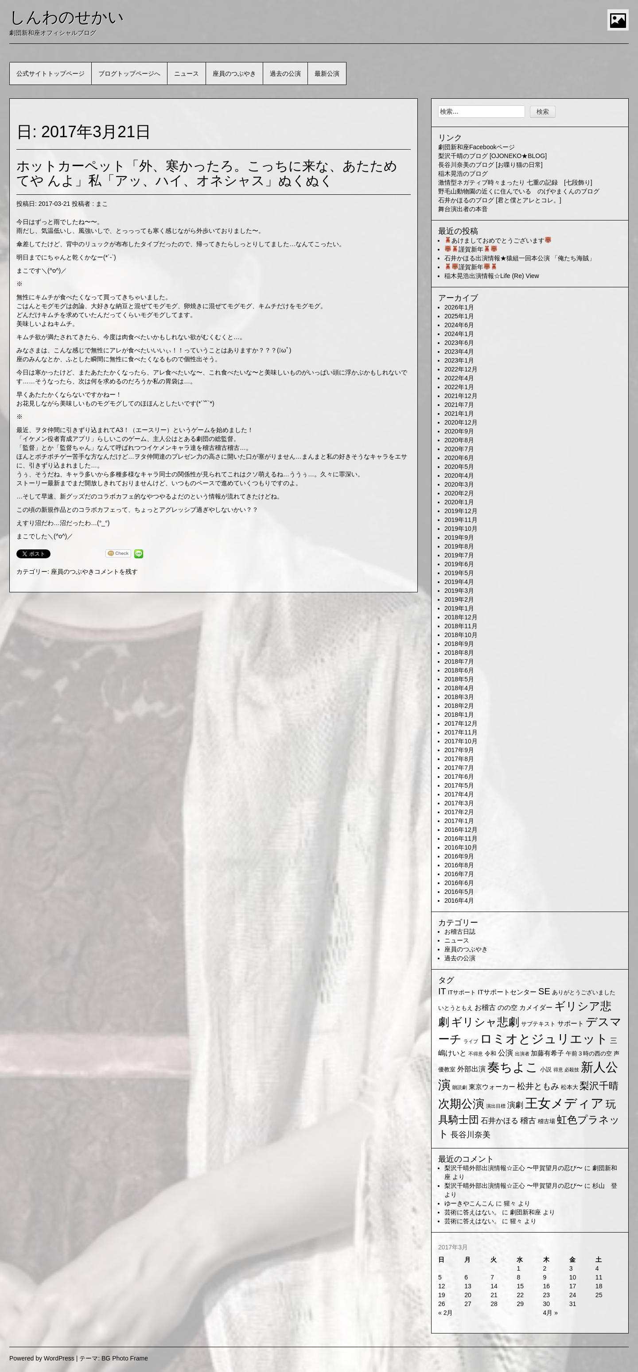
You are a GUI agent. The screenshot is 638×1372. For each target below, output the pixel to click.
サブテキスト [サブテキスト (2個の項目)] (538, 1023)
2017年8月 (459, 758)
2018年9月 (459, 643)
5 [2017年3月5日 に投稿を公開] (440, 1277)
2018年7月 (459, 661)
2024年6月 (459, 325)
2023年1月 (459, 360)
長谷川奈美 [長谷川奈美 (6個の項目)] (470, 1134)
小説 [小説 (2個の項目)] (546, 1069)
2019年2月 (459, 599)
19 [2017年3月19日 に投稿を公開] (441, 1295)
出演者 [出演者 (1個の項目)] (522, 1053)
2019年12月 (461, 510)
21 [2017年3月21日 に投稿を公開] (494, 1295)
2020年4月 (459, 475)
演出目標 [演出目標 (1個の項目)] (496, 1106)
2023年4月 (459, 351)
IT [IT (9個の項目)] (442, 991)
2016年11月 (461, 838)
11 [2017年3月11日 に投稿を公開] (599, 1277)
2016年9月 (459, 856)
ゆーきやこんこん (469, 1203)
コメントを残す (116, 571)
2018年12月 (461, 617)
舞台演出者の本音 (463, 209)
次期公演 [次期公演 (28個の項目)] (461, 1103)
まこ (102, 203)
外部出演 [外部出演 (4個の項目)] (471, 1069)
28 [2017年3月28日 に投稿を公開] (494, 1303)
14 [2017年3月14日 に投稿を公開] (494, 1286)
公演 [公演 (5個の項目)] (505, 1053)
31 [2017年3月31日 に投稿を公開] (572, 1303)
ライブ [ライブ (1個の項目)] (470, 1041)
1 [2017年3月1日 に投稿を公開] (518, 1268)
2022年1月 (459, 386)
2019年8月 (459, 546)
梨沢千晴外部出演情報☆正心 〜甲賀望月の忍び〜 (513, 1167)
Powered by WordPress (41, 1358)
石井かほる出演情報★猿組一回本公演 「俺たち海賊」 (519, 258)
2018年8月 (459, 652)
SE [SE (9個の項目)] (544, 991)
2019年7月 (459, 555)
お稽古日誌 (459, 931)
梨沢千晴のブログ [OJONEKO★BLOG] (492, 155)
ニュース (186, 73)
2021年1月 (459, 413)
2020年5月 (459, 466)
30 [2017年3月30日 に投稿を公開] (546, 1303)
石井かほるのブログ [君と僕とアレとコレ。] (499, 200)
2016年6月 (459, 882)
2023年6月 (459, 342)
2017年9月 (459, 750)
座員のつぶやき (234, 73)
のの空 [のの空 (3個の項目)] (507, 1007)
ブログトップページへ (129, 73)
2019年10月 (461, 528)
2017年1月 (459, 820)
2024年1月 (459, 333)
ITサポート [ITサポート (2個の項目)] (462, 992)
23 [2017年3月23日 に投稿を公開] (546, 1295)
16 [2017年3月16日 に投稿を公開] (546, 1286)
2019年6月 (459, 564)
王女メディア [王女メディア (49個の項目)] (564, 1103)
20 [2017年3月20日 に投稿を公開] (467, 1295)
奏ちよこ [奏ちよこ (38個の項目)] (512, 1067)
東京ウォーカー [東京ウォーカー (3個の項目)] (492, 1086)
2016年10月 (461, 847)
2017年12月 (461, 723)
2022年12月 (461, 369)
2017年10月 (461, 741)
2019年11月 (461, 519)
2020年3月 (459, 484)
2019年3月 (459, 590)
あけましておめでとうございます (498, 240)
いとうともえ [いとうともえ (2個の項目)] (455, 1008)
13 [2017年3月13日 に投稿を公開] (467, 1286)
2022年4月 (459, 378)
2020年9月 (459, 431)
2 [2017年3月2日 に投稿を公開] (545, 1268)
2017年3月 (459, 803)
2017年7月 (459, 767)
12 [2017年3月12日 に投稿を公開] (441, 1286)
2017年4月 (459, 794)
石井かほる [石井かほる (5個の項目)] (499, 1121)
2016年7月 (459, 873)
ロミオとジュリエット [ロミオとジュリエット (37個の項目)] (544, 1039)
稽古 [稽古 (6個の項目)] (528, 1120)
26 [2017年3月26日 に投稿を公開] (441, 1303)
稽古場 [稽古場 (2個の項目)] (546, 1121)
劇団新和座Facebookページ (476, 147)
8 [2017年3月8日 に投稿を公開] (518, 1277)
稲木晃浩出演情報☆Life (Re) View (491, 275)
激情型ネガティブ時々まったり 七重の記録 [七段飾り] (515, 182)
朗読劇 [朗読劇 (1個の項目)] (459, 1087)
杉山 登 (604, 1185)
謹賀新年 (471, 249)
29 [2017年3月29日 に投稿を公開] (520, 1303)
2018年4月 (459, 688)
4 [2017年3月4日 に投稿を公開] (597, 1268)
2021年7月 (459, 404)
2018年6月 (459, 670)
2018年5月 (459, 679)
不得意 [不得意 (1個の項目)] (475, 1053)
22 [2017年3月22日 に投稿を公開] (520, 1295)
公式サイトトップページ (50, 73)
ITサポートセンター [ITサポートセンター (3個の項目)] (507, 992)
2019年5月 (459, 572)
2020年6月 (459, 457)
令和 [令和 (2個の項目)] (490, 1053)
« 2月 (445, 1312)
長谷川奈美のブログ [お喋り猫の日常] (490, 164)
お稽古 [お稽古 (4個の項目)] (485, 1007)
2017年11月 (461, 732)
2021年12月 (461, 395)
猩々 (510, 1203)
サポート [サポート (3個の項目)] (570, 1023)
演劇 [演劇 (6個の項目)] (515, 1105)
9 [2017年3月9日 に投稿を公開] (545, 1277)
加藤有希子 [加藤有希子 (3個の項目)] (547, 1053)
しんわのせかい (66, 17)
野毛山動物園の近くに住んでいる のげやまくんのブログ (518, 191)
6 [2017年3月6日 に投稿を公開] (466, 1277)
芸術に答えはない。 (472, 1212)
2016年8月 (459, 865)
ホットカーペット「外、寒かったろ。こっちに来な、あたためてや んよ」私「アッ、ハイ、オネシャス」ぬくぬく (206, 173)
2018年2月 (459, 705)
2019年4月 (459, 581)
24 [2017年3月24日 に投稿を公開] (572, 1295)
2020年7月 (459, 448)
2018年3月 (459, 696)
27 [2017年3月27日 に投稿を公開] (467, 1303)
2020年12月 (461, 422)
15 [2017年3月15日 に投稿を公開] (520, 1286)
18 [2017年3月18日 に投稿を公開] (599, 1286)
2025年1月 (459, 316)
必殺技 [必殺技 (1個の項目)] (571, 1069)
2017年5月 (459, 785)
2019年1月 (459, 608)
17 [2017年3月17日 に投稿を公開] (572, 1286)
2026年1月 (459, 307)
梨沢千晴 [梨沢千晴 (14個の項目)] (599, 1085)
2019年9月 (459, 537)
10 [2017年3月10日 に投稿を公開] (572, 1277)
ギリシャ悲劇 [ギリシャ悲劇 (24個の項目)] (485, 1022)
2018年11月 (461, 626)
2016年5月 (459, 891)
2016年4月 (459, 900)
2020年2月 (459, 493)
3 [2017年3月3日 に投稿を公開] (571, 1268)
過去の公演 (285, 73)
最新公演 (327, 73)
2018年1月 (459, 714)
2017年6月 (459, 776)
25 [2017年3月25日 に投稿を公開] (599, 1295)
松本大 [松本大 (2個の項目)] (569, 1087)
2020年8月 (459, 440)
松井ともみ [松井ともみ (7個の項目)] (538, 1086)
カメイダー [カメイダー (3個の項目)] (535, 1007)
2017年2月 (459, 811)
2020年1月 (459, 502)
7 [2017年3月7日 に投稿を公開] (492, 1277)
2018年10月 (461, 634)
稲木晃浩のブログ (463, 173)
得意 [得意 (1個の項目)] (558, 1069)
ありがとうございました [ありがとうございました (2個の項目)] (583, 992)
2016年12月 (461, 829)
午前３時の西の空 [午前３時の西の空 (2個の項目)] (589, 1053)
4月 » (550, 1312)
